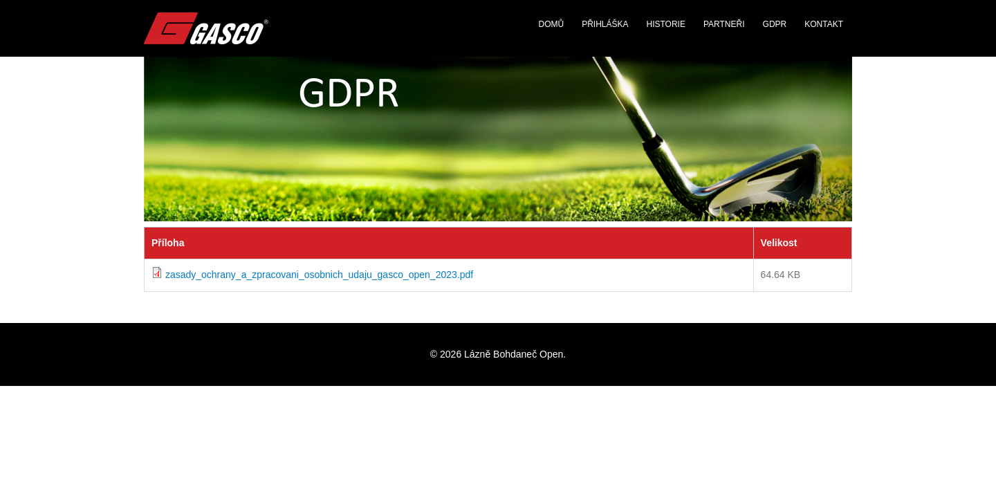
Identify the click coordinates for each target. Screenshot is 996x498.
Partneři (724, 24)
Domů (551, 24)
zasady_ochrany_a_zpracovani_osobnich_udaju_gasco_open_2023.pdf (319, 274)
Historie (666, 24)
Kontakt (823, 24)
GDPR (775, 24)
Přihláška (605, 24)
